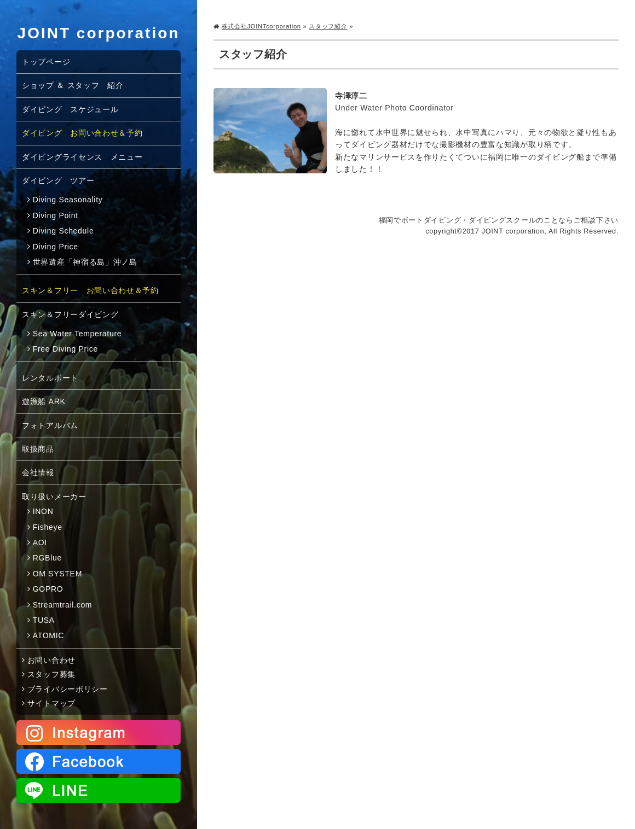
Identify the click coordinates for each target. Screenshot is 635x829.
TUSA (44, 620)
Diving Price (55, 246)
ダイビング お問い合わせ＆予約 (82, 133)
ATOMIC (48, 635)
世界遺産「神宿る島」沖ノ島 (85, 262)
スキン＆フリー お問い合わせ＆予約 (90, 290)
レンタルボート (50, 377)
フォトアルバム (50, 425)
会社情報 (38, 472)
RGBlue (47, 557)
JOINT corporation (99, 33)
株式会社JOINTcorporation (261, 26)
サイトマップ (51, 703)
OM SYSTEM (57, 573)
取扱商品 (38, 449)
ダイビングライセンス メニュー (82, 157)
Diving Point (55, 215)
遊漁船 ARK (44, 401)
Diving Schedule (63, 230)
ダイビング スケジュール (70, 109)
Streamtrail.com (63, 604)
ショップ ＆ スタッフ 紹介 (73, 85)
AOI (40, 542)
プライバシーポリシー (67, 689)
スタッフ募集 (51, 674)
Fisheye (47, 527)
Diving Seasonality (68, 199)
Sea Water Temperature (77, 333)
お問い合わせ (51, 660)
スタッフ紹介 (328, 26)
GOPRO (48, 589)
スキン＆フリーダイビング (70, 314)
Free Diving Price (65, 349)
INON (43, 511)
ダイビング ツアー (58, 180)
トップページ (46, 61)
